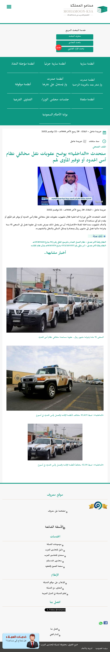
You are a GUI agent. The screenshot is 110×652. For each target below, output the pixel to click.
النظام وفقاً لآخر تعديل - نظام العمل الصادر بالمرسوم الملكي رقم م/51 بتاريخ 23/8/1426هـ (69, 242)
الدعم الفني (54, 634)
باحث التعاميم (75, 43)
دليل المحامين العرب (54, 550)
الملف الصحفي (99, 147)
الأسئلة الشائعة (54, 528)
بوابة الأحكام (55, 115)
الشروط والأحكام (86, 649)
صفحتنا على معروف (57, 511)
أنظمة (87, 64)
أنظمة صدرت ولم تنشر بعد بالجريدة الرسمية (87, 83)
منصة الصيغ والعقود (54, 566)
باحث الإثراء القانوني (70, 49)
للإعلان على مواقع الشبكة (54, 583)
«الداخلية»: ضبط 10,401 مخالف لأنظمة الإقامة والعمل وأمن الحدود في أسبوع (70, 415)
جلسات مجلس (55, 100)
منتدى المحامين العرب (54, 555)
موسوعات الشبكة (54, 544)
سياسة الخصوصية (102, 649)
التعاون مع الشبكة (54, 588)
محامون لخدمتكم (54, 561)
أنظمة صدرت (54, 83)
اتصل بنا (54, 629)
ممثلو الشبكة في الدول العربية (54, 593)
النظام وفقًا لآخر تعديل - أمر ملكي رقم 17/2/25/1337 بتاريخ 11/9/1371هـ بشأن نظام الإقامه (68, 246)
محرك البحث (75, 36)
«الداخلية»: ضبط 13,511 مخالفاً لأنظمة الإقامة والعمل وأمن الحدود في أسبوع (71, 465)
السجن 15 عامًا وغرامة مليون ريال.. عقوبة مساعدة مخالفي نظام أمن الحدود (71, 337)
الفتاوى (22, 100)
